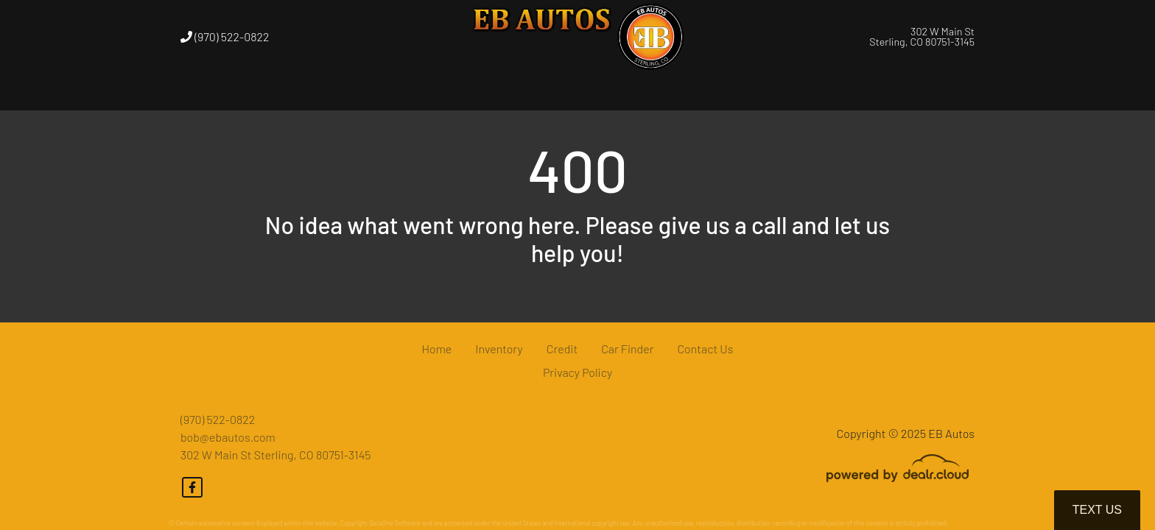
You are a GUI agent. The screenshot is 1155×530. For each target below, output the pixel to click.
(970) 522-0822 (224, 36)
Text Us (1097, 510)
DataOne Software (395, 523)
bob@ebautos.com (227, 437)
